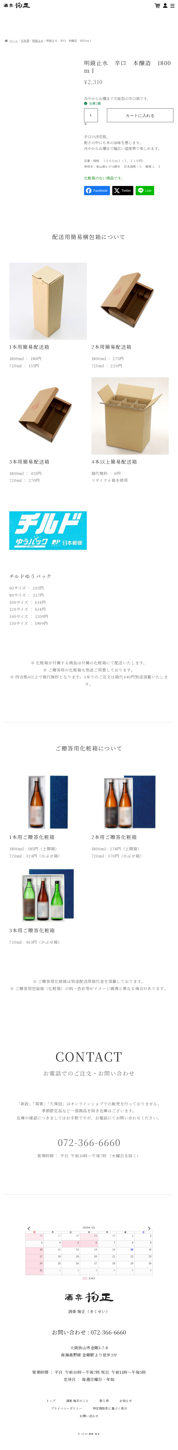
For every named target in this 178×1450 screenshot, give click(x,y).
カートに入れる (139, 115)
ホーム (13, 41)
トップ (51, 1400)
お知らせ (125, 1400)
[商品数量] (91, 115)
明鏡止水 (37, 41)
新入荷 (104, 1400)
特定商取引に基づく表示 (110, 1408)
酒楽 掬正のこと (77, 1400)
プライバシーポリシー (66, 1408)
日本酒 (25, 41)
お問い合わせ (89, 1416)
